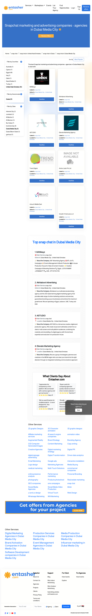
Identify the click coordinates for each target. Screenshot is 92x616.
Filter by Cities (11, 106)
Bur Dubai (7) (10, 123)
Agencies (36, 584)
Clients (35, 591)
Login (73, 8)
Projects (35, 587)
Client (56, 606)
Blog (49, 577)
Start (78, 410)
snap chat (14, 53)
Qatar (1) (8, 78)
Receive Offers (46, 36)
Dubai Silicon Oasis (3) (13, 131)
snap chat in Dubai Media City (66, 53)
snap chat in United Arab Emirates (30, 53)
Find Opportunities (64, 7)
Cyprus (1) (9, 69)
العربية (80, 606)
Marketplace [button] (39, 5)
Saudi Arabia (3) (11, 81)
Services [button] (28, 5)
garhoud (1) (9, 134)
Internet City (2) (11, 111)
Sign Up (79, 8)
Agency (49, 606)
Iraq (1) (8, 75)
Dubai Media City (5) (12, 129)
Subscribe (66, 606)
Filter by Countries (12, 61)
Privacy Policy (37, 595)
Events (48, 5)
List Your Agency (55, 8)
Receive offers (86, 8)
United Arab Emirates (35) (14, 87)
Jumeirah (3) (10, 114)
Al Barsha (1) (10, 117)
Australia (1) (9, 67)
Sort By (71, 59)
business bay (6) (11, 126)
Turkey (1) (9, 84)
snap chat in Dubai (49, 53)
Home (7, 53)
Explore (64, 580)
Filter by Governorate (13, 94)
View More (41, 99)
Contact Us (36, 580)
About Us (36, 577)
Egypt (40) (9, 72)
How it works (66, 577)
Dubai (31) (9, 99)
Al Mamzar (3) (10, 120)
